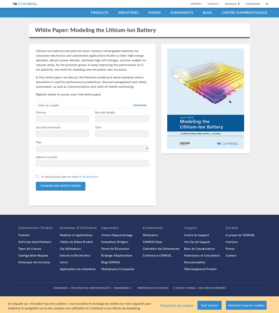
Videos (154, 12)
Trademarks (122, 287)
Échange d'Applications (116, 255)
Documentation (194, 262)
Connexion (252, 3)
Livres (64, 262)
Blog (208, 12)
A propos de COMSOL (240, 235)
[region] (139, 304)
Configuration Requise (33, 255)
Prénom (41, 112)
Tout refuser (209, 305)
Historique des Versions (34, 262)
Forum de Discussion (115, 249)
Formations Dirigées (114, 242)
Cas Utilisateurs (70, 249)
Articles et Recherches (75, 255)
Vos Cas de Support (197, 242)
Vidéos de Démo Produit (76, 242)
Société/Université (48, 127)
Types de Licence (29, 249)
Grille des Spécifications (34, 242)
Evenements (182, 12)
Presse (230, 249)
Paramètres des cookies (177, 305)
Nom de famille (105, 112)
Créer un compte (48, 105)
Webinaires (150, 235)
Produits (99, 12)
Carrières (232, 242)
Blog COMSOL (110, 262)
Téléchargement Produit (200, 269)
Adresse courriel (46, 157)
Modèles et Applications (76, 235)
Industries (128, 12)
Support (196, 3)
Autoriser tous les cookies (246, 305)
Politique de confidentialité (90, 287)
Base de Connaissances (199, 249)
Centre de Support (196, 235)
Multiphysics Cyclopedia (117, 269)
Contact (213, 3)
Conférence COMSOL (157, 255)
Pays (39, 142)
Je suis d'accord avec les (69, 177)
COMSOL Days (152, 242)
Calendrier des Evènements (161, 249)
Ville (98, 127)
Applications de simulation (78, 269)
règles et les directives (84, 177)
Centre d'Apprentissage (244, 12)
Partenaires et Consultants (202, 255)
